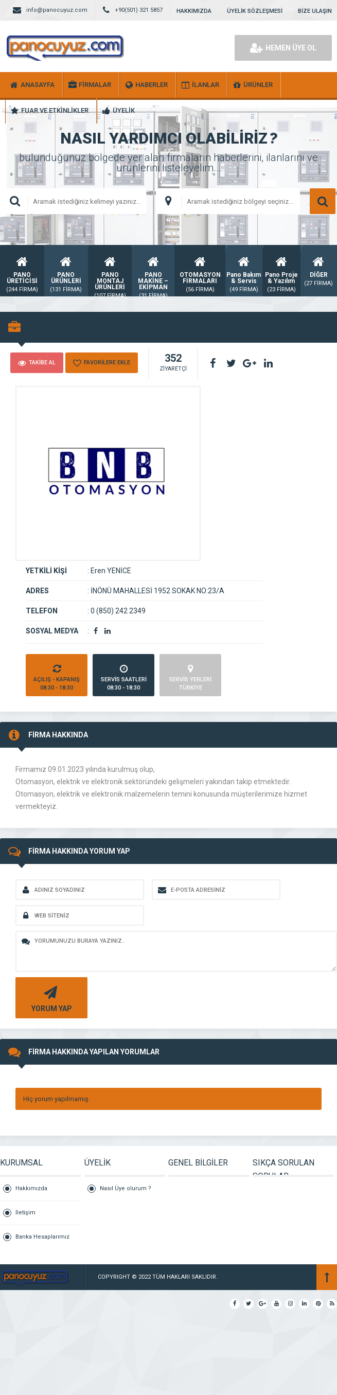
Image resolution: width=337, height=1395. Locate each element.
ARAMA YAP (322, 201)
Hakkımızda (31, 1188)
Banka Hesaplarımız (42, 1236)
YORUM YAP (50, 998)
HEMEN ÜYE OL (283, 48)
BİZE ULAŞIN (315, 11)
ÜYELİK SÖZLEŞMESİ (254, 11)
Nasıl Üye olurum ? (125, 1188)
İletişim (25, 1212)
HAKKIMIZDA (193, 11)
